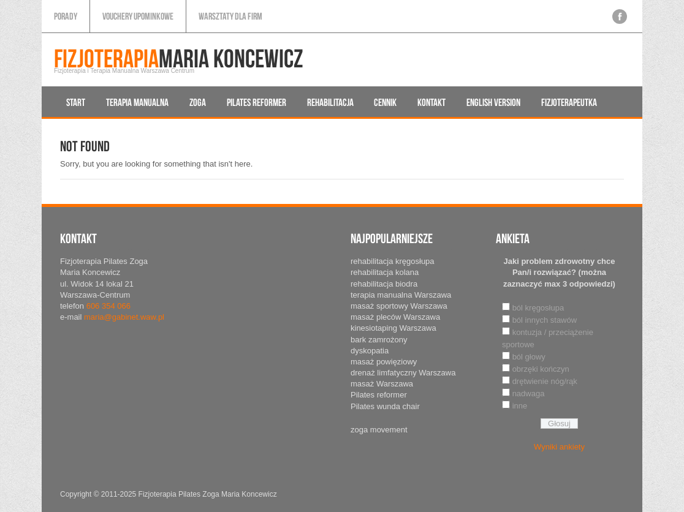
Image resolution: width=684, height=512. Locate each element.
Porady (65, 16)
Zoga (197, 102)
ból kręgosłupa (538, 307)
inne (520, 405)
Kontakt (431, 102)
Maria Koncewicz (178, 59)
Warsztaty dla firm (230, 16)
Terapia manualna (137, 102)
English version (493, 102)
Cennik (385, 102)
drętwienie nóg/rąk (544, 381)
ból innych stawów (544, 320)
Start (75, 102)
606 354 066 (108, 306)
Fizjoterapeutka (569, 102)
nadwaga (528, 393)
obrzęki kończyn (540, 369)
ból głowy (528, 356)
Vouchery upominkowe (137, 16)
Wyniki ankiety (559, 446)
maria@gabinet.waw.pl (124, 317)
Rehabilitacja (330, 102)
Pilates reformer (256, 102)
